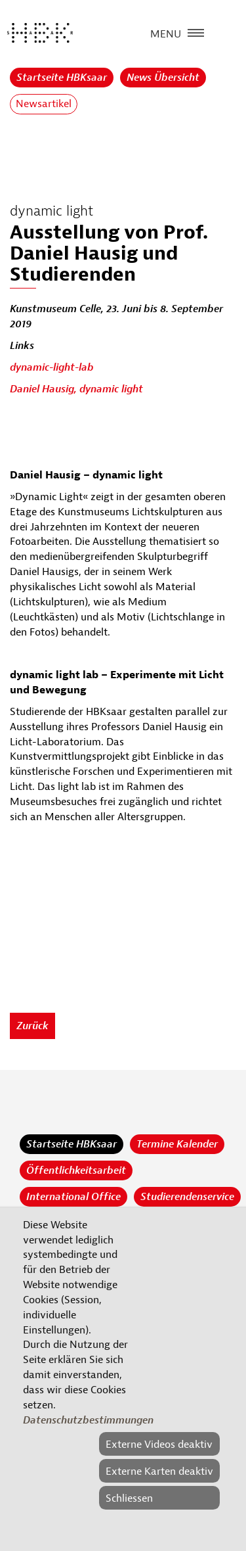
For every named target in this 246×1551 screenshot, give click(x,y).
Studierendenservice (187, 1196)
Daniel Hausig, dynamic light (76, 389)
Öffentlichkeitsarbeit (76, 1170)
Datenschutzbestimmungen (88, 1420)
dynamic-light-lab (52, 367)
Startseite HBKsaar (61, 77)
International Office (73, 1196)
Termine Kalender (177, 1144)
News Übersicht (163, 77)
